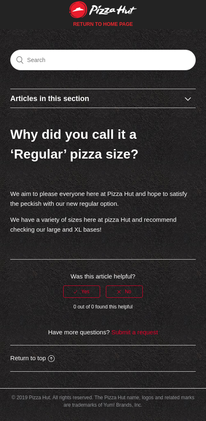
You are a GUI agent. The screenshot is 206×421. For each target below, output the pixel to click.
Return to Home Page (103, 24)
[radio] (81, 291)
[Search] (103, 60)
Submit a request (134, 332)
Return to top (32, 358)
